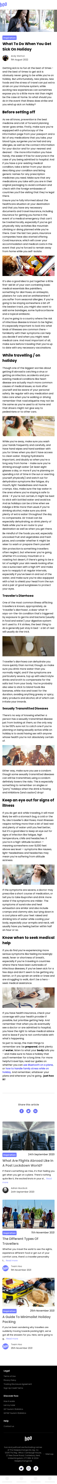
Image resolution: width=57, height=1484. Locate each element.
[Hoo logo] (3, 4)
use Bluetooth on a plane (38, 1065)
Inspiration (9, 37)
